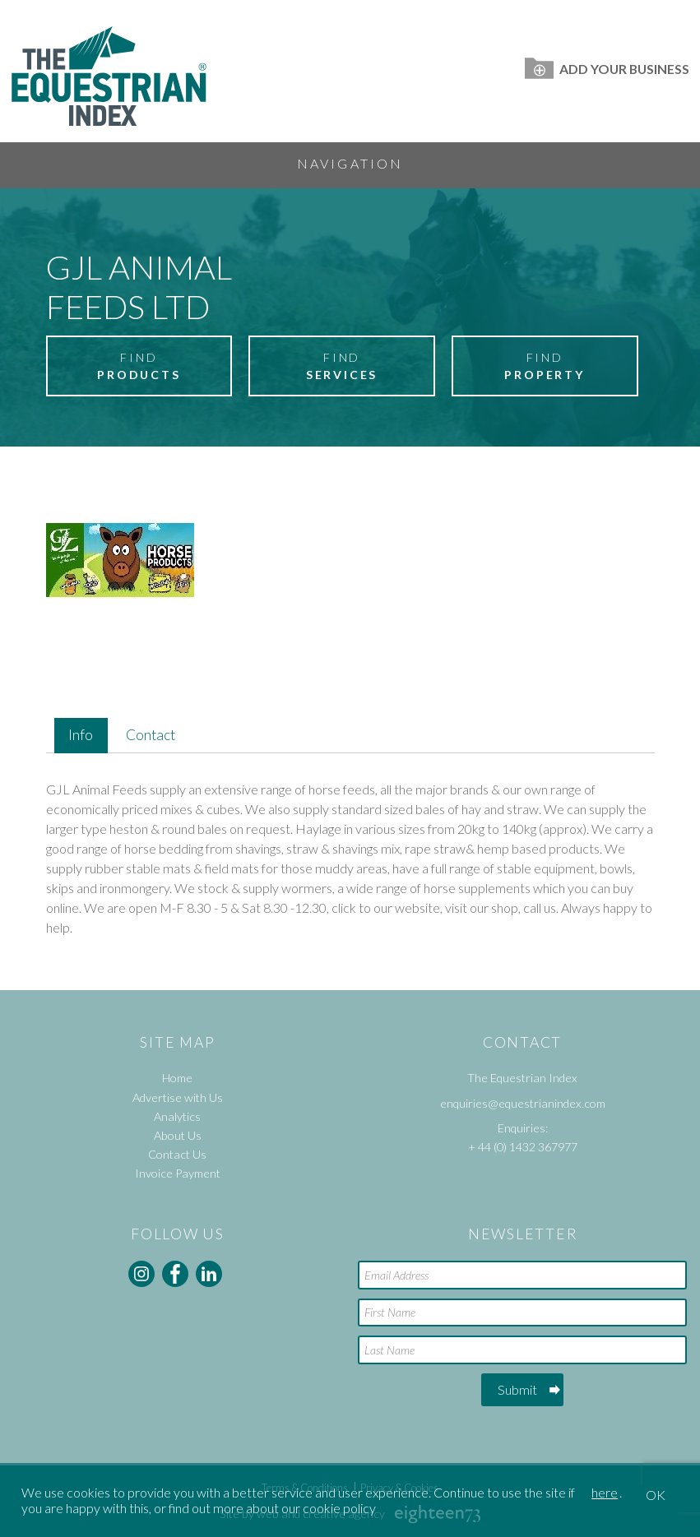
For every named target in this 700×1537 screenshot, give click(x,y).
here (604, 1492)
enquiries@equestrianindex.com (522, 1103)
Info (80, 734)
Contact (150, 734)
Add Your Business (606, 68)
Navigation (350, 163)
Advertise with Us (177, 1097)
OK (655, 1494)
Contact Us (177, 1154)
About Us (178, 1135)
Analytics (177, 1116)
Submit (517, 1389)
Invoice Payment (177, 1173)
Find (139, 366)
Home (177, 1078)
